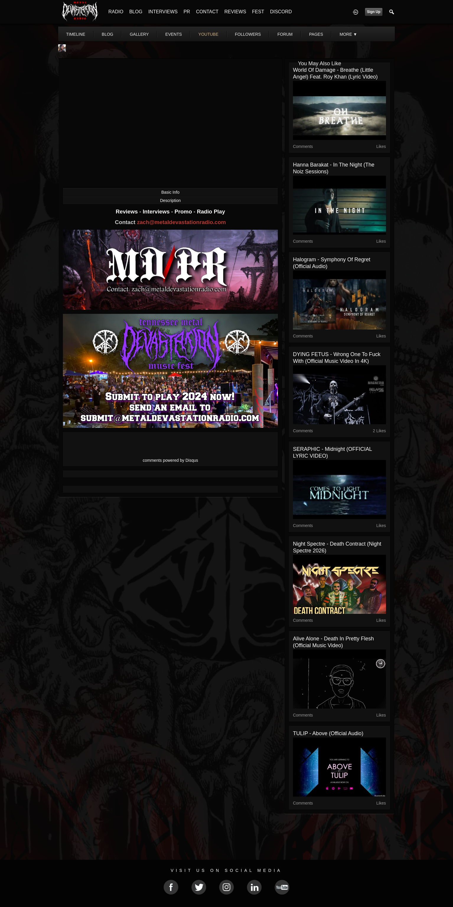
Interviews (157, 211)
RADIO (115, 11)
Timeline (75, 34)
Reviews (127, 211)
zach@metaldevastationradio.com (181, 222)
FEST (258, 11)
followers (248, 34)
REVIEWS (235, 11)
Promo (184, 211)
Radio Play (211, 211)
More (348, 34)
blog (107, 34)
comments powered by (170, 460)
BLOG (135, 11)
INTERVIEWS (162, 11)
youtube (208, 34)
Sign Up (373, 12)
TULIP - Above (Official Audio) (328, 733)
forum (284, 34)
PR (186, 11)
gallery (139, 34)
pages (316, 34)
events (173, 34)
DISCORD (281, 11)
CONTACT (207, 11)
